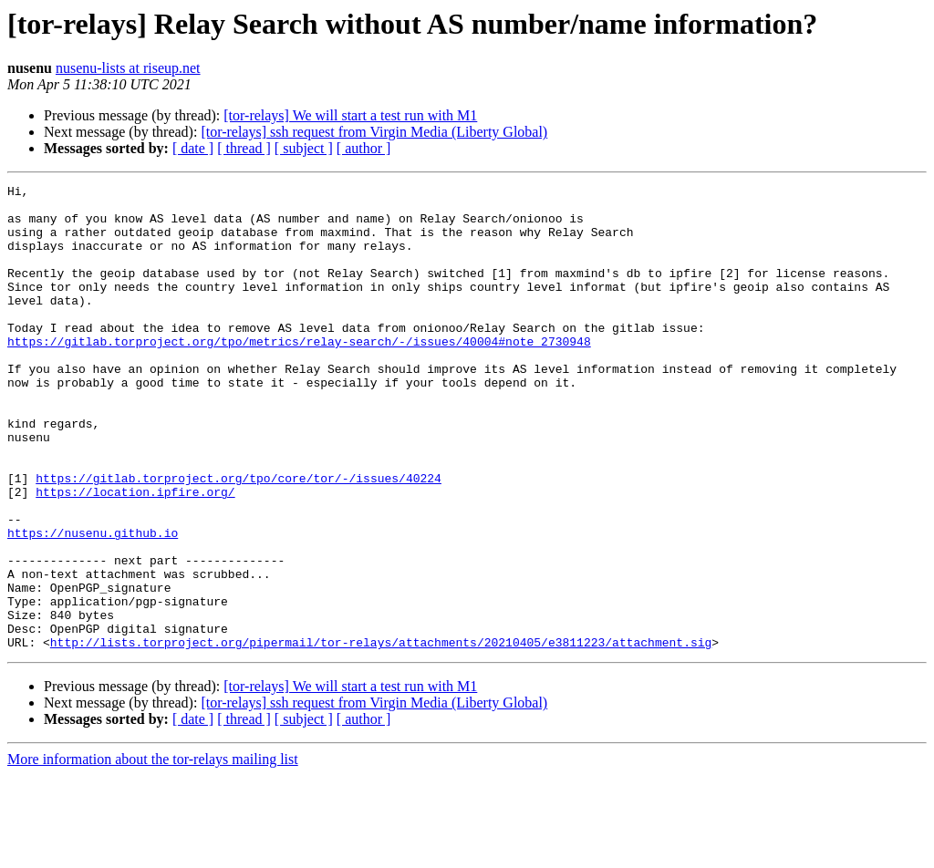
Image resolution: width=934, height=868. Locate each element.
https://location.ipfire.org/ (135, 554)
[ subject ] (304, 148)
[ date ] (192, 148)
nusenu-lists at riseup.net (128, 68)
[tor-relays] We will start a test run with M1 (350, 115)
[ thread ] (244, 148)
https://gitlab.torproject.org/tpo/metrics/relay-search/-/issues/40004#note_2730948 (299, 374)
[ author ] (364, 148)
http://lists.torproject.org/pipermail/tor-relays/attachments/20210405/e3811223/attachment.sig (380, 735)
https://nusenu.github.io (92, 603)
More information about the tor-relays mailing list (152, 852)
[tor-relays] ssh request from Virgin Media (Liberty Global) (374, 132)
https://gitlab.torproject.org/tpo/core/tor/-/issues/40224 (238, 538)
